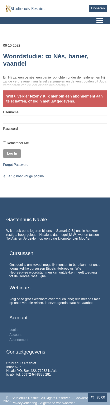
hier (54, 96)
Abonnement (18, 339)
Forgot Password (15, 164)
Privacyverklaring (24, 403)
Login (13, 329)
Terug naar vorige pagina (25, 176)
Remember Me (16, 143)
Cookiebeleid (84, 398)
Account (15, 334)
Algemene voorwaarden (57, 403)
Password (10, 128)
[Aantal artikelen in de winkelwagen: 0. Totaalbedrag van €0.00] (97, 397)
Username (11, 112)
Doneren (98, 8)
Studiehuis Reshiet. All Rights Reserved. (41, 398)
